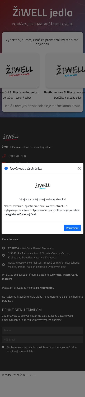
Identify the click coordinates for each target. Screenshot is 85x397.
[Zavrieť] (79, 168)
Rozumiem (72, 228)
